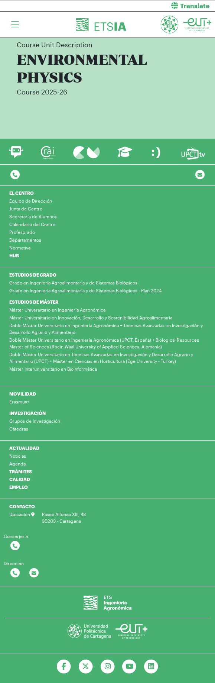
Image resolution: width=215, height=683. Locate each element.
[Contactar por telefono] (15, 174)
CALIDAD (19, 479)
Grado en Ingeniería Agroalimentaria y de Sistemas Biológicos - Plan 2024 (85, 290)
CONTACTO (22, 506)
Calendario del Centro (32, 224)
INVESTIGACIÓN (27, 413)
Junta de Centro (25, 208)
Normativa (19, 247)
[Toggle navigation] (15, 24)
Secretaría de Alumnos (33, 216)
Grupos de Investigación (34, 420)
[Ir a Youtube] (129, 667)
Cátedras (18, 428)
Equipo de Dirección (30, 200)
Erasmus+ (19, 401)
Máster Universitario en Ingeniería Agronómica (57, 309)
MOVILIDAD (22, 393)
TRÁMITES (20, 471)
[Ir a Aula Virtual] (125, 155)
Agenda (17, 463)
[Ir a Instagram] (107, 667)
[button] (164, 5)
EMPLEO (18, 487)
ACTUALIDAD (24, 448)
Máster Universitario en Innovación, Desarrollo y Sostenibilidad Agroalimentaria (90, 317)
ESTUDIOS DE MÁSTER (33, 302)
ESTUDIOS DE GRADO (32, 274)
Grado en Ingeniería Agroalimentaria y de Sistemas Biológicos (73, 282)
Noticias (17, 455)
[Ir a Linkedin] (151, 667)
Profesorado (22, 232)
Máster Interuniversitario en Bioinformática (53, 368)
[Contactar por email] (34, 573)
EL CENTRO (21, 193)
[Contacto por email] (199, 174)
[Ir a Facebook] (63, 667)
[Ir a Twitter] (85, 667)
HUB (14, 255)
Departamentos (25, 239)
